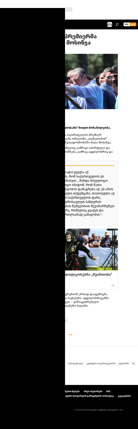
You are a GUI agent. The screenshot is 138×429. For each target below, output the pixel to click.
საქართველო (59, 320)
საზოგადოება (75, 363)
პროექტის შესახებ (14, 391)
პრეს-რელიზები (93, 391)
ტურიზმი (124, 363)
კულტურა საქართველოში (101, 363)
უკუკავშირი (124, 396)
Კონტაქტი (34, 391)
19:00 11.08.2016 (28, 49)
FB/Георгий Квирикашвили (34, 112)
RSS (108, 391)
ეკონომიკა (59, 363)
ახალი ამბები (42, 320)
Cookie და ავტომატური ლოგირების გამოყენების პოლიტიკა (80, 396)
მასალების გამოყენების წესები (62, 391)
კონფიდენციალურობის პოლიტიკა (23, 396)
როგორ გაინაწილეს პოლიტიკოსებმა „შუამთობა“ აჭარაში (68, 276)
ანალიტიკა (28, 363)
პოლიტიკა (27, 320)
